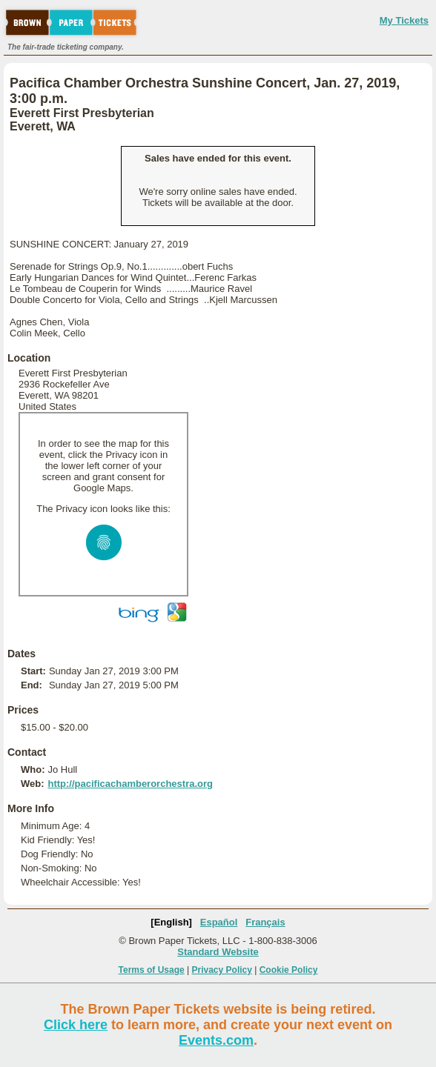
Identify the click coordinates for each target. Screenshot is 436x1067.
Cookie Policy (289, 970)
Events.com (216, 1040)
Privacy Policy (222, 970)
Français (265, 922)
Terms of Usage (152, 970)
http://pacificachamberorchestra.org (130, 783)
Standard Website (218, 951)
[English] (171, 922)
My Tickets (404, 20)
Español (219, 922)
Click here (76, 1024)
